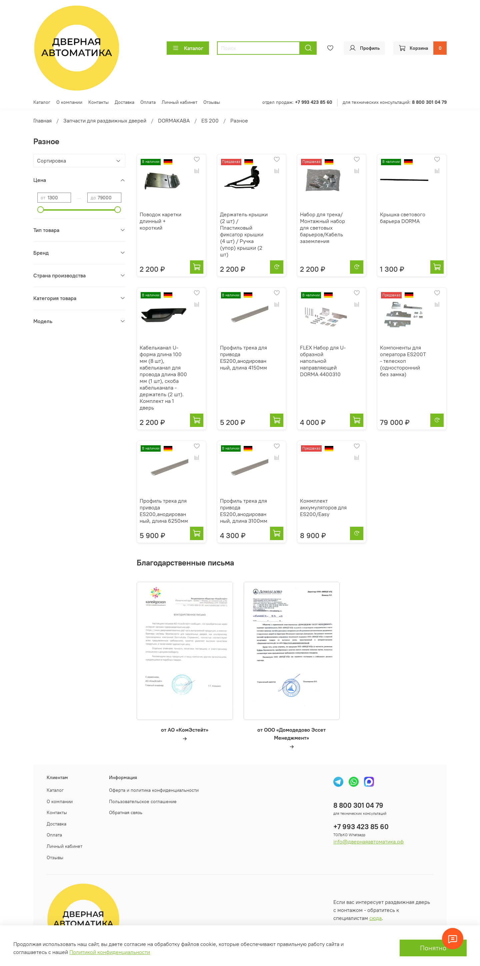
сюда (375, 918)
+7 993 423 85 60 (361, 826)
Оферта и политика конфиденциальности (154, 790)
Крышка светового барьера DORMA (402, 217)
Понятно (433, 948)
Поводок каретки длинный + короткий (160, 221)
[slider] (41, 210)
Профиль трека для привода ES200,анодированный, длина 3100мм (243, 510)
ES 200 (210, 120)
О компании (69, 102)
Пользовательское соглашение (143, 801)
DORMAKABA (174, 120)
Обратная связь (125, 812)
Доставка (124, 102)
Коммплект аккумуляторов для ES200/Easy (323, 507)
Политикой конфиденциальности (109, 952)
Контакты (98, 102)
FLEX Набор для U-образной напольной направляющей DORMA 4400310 (323, 361)
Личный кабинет (179, 102)
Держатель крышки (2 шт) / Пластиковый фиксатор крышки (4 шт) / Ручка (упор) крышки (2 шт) (244, 234)
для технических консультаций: (395, 102)
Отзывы (211, 102)
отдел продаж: (297, 102)
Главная (42, 120)
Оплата (148, 102)
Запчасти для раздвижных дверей (104, 120)
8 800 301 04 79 (358, 805)
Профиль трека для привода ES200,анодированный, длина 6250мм (164, 510)
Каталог (187, 48)
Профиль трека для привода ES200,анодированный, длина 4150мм (243, 357)
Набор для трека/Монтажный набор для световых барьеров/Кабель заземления (322, 227)
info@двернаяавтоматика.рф (368, 841)
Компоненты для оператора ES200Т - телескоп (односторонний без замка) (403, 361)
